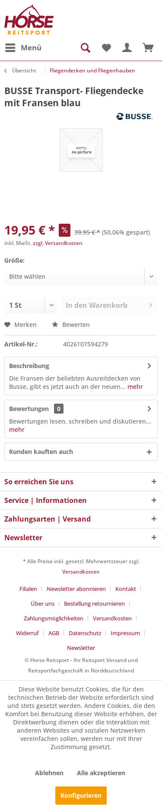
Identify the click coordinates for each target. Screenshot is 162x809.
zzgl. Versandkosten (58, 243)
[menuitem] (23, 47)
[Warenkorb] (148, 47)
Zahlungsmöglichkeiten (53, 618)
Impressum (125, 633)
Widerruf (27, 633)
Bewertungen (29, 408)
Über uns (42, 603)
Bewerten (71, 324)
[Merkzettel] (105, 47)
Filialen (28, 589)
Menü (23, 46)
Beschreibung (29, 366)
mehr (134, 386)
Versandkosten (81, 571)
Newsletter (81, 648)
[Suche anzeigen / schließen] (84, 47)
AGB (53, 633)
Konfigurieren (81, 795)
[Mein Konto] (127, 47)
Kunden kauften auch (41, 451)
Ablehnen (49, 773)
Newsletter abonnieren (76, 589)
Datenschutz (85, 633)
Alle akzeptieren (101, 773)
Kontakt (125, 589)
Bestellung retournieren (94, 603)
